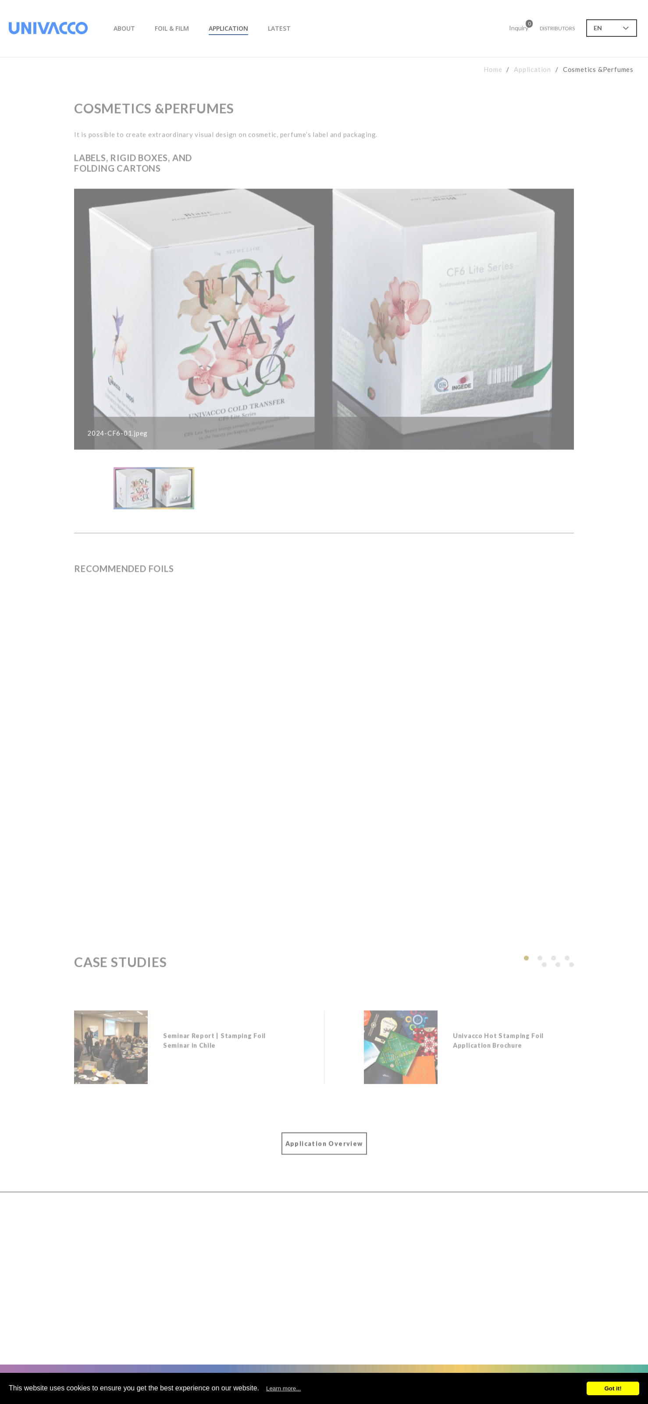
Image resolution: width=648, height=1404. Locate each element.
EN (598, 28)
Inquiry (518, 26)
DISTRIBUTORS (557, 28)
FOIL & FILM (172, 28)
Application (532, 69)
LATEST (279, 28)
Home (493, 69)
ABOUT (124, 28)
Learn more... (283, 1388)
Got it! (612, 1388)
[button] (526, 964)
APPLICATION (228, 28)
